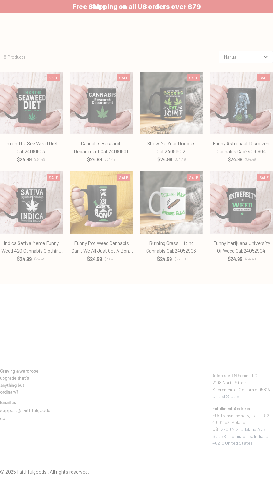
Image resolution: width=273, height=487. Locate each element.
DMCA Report (13, 454)
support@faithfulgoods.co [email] (26, 399)
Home (122, 56)
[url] (9, 387)
